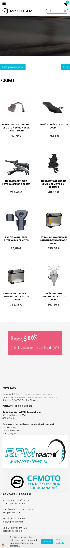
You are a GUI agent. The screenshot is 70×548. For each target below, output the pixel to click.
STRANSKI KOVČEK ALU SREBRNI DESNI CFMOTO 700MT (53, 240)
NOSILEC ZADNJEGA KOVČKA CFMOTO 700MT (16, 182)
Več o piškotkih (60, 541)
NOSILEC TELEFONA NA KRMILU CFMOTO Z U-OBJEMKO (53, 184)
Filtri (65, 67)
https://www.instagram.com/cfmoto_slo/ (36, 397)
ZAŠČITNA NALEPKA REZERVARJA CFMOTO (16, 239)
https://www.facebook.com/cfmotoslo (34, 394)
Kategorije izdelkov (12, 67)
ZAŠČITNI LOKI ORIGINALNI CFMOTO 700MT (54, 296)
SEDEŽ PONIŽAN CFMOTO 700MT (54, 126)
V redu (47, 541)
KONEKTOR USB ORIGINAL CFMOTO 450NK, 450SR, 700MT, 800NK (16, 127)
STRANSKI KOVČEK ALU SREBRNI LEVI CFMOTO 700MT (16, 296)
